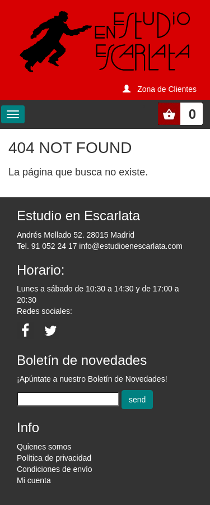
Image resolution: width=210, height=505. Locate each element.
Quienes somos (44, 446)
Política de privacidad (54, 457)
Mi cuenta (34, 480)
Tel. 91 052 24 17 (47, 246)
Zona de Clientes (167, 89)
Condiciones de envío (54, 469)
